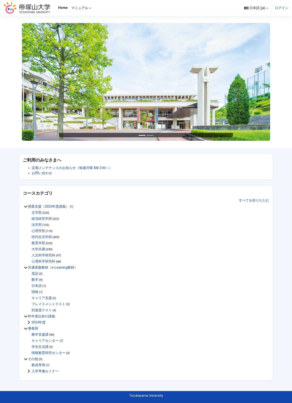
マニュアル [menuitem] (79, 8)
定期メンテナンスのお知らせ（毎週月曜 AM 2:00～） (72, 168)
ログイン (281, 8)
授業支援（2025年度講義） (48, 206)
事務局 (33, 328)
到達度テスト (42, 310)
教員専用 (38, 365)
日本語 (37, 286)
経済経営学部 (42, 219)
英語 (35, 274)
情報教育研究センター (48, 353)
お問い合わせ (42, 173)
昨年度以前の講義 (41, 316)
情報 (35, 292)
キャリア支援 (42, 298)
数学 (35, 280)
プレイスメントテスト (48, 304)
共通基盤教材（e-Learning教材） (53, 267)
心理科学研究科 (43, 261)
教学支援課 (40, 335)
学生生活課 (40, 347)
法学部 (37, 225)
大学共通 (38, 249)
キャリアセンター (46, 341)
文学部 (37, 213)
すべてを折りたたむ (254, 200)
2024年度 (39, 322)
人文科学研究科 (43, 255)
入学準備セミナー (45, 371)
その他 (33, 359)
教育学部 (38, 243)
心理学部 (38, 231)
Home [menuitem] (63, 8)
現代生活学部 (42, 237)
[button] (256, 8)
